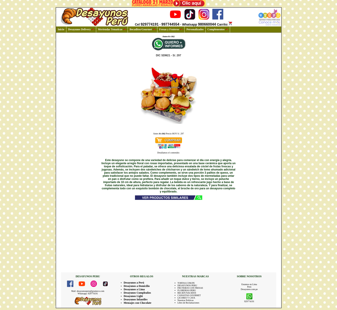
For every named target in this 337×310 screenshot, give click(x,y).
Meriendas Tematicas (112, 29)
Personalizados (195, 29)
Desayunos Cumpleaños (137, 292)
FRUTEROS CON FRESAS (190, 288)
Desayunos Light (133, 296)
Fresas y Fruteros (171, 29)
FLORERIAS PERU (187, 290)
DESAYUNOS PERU (187, 285)
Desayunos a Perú (134, 282)
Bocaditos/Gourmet (142, 29)
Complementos (217, 29)
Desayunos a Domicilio (137, 286)
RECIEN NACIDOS (187, 293)
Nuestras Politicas (186, 300)
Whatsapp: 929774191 (88, 293)
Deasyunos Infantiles (136, 299)
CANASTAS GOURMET (189, 295)
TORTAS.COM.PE (186, 283)
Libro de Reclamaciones (188, 302)
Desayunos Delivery (81, 29)
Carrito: (225, 24)
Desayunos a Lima (134, 289)
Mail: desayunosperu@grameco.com (87, 291)
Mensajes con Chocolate (137, 302)
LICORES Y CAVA (186, 298)
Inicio (61, 29)
